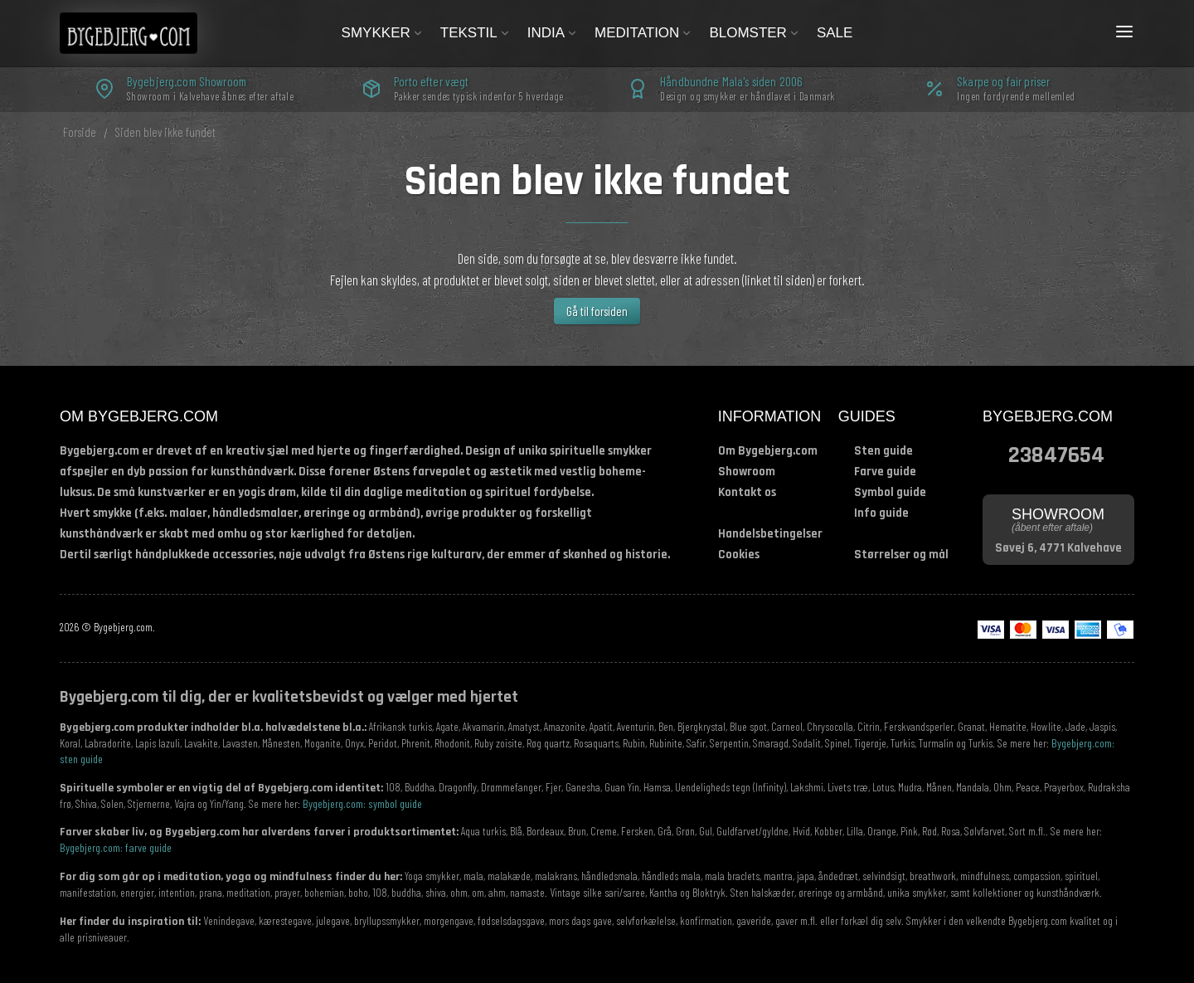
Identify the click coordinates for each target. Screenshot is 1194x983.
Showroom (746, 471)
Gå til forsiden (597, 311)
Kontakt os (747, 492)
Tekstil (475, 33)
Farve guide (885, 471)
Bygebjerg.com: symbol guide (362, 803)
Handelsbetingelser (770, 534)
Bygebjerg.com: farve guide (116, 847)
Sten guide (883, 451)
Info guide (881, 513)
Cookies (739, 554)
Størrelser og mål (901, 554)
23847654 (1056, 453)
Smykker (383, 33)
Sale (834, 33)
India (552, 33)
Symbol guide (890, 492)
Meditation (643, 33)
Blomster (754, 33)
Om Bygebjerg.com (768, 451)
